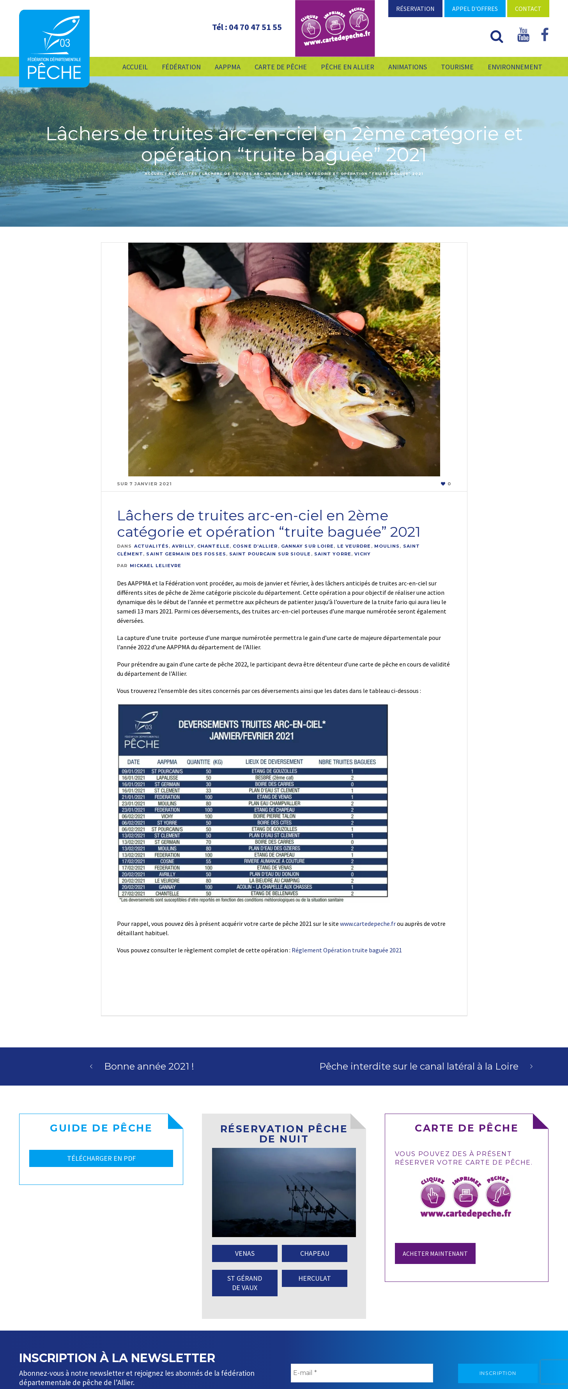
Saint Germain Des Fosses (186, 554)
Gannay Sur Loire (307, 546)
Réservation (415, 8)
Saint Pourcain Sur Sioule (270, 554)
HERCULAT (314, 1278)
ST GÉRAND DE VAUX (244, 1283)
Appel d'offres (475, 8)
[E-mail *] (362, 1373)
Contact (528, 8)
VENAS (245, 1253)
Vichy (362, 554)
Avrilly (183, 546)
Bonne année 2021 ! (149, 1066)
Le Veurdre (354, 546)
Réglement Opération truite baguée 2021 (347, 950)
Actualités (182, 173)
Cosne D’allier (255, 546)
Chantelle (213, 546)
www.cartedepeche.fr (368, 923)
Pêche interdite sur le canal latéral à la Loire (418, 1066)
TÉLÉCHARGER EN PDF (101, 1158)
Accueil (154, 173)
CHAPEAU (314, 1253)
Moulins (387, 546)
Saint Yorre (332, 554)
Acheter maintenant (435, 1253)
